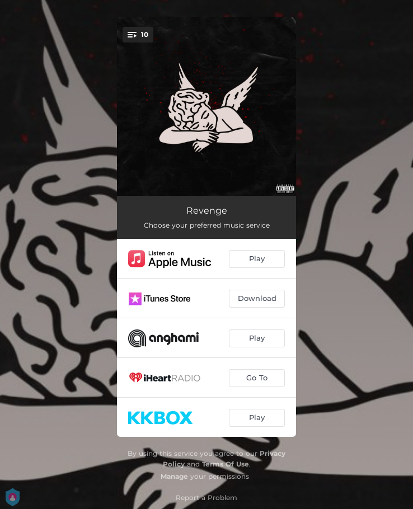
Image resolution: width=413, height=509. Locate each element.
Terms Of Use (225, 464)
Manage (174, 476)
